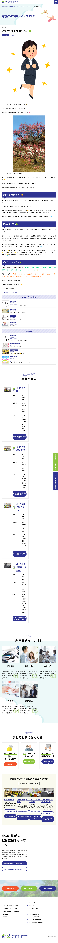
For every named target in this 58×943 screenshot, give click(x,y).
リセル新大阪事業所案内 (34, 914)
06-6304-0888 (10, 811)
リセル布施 (5, 35)
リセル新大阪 (9, 799)
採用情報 (5, 917)
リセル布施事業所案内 (33, 917)
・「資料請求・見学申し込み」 (10, 292)
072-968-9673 (35, 812)
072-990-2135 (47, 813)
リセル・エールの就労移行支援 (10, 905)
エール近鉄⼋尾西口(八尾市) (21, 567)
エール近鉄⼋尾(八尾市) (20, 507)
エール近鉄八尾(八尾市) (35, 800)
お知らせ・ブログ (32, 903)
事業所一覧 (31, 905)
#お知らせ (12, 35)
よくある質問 (6, 914)
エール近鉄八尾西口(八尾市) (47, 800)
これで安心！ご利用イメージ (10, 908)
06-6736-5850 (22, 812)
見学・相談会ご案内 (33, 908)
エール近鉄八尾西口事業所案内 (35, 922)
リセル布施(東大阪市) (23, 800)
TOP (4, 903)
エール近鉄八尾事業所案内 (34, 919)
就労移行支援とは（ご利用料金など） (12, 911)
